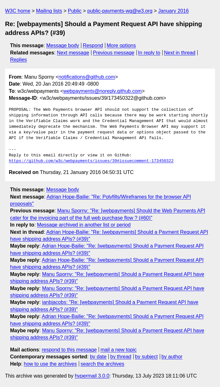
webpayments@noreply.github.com (102, 91)
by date (98, 356)
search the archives (102, 364)
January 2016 (173, 11)
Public (75, 11)
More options (121, 45)
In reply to (149, 52)
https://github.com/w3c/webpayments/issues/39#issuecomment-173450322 (91, 161)
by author (171, 356)
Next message (73, 52)
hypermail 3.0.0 (92, 376)
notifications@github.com (87, 77)
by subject (146, 356)
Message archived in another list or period (83, 224)
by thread (120, 356)
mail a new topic (119, 349)
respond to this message (69, 349)
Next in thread (179, 52)
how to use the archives (50, 364)
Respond (93, 45)
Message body (62, 45)
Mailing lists (49, 11)
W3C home (17, 11)
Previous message (114, 52)
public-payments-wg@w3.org (120, 11)
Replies (18, 59)
